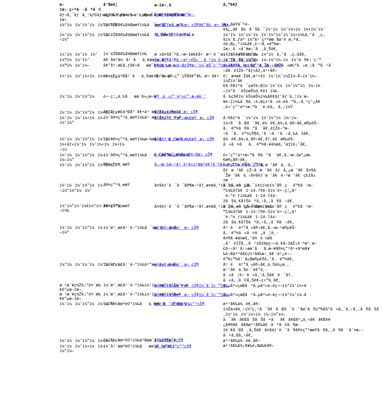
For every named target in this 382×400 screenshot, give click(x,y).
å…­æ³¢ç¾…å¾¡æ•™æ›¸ (175, 17)
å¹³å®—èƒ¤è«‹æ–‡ (172, 40)
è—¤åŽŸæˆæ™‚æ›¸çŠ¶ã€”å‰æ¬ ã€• (191, 28)
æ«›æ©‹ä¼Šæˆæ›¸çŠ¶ (176, 256)
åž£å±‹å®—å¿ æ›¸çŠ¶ (176, 127)
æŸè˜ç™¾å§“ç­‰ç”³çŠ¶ (179, 342)
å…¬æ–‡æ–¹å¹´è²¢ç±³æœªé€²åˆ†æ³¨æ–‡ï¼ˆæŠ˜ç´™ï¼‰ (208, 186)
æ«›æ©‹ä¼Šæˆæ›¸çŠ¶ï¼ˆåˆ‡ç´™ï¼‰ (191, 320)
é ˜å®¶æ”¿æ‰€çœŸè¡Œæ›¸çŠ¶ (183, 174)
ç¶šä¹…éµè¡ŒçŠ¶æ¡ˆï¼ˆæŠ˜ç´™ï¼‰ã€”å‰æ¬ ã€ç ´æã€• (218, 75)
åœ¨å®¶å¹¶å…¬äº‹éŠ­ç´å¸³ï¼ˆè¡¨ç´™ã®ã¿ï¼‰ (205, 69)
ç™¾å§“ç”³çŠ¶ (169, 383)
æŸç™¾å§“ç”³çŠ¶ (173, 389)
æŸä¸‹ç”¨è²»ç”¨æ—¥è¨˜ (180, 110)
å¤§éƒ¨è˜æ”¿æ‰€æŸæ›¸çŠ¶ (184, 133)
